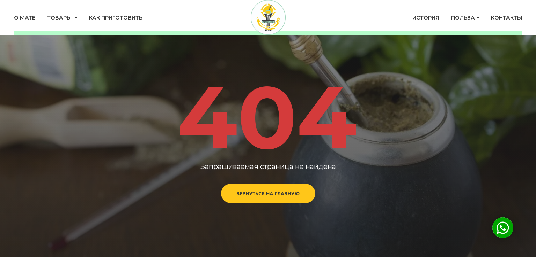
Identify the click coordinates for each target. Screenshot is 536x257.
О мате (24, 17)
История (425, 17)
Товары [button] (60, 17)
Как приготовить (115, 17)
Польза (463, 17)
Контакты (506, 17)
